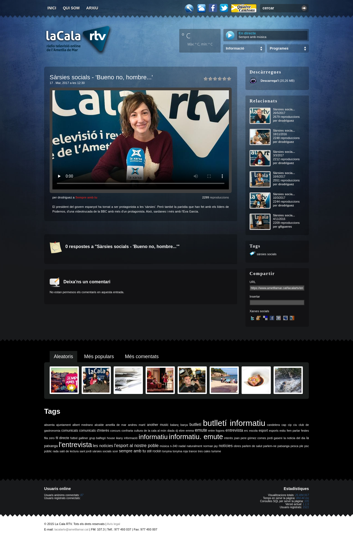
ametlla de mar (115, 424)
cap (284, 424)
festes (305, 430)
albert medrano (83, 424)
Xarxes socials (259, 311)
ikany (119, 438)
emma (190, 430)
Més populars (99, 356)
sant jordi (86, 451)
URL (253, 282)
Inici (51, 8)
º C (186, 35)
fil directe (62, 438)
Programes (279, 48)
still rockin (154, 451)
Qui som (71, 8)
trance (193, 451)
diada (171, 430)
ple (301, 446)
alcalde (99, 424)
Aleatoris (63, 356)
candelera (273, 424)
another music (158, 425)
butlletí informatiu (234, 423)
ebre (181, 430)
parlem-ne (270, 446)
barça (184, 424)
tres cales (204, 451)
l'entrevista (75, 444)
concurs (115, 430)
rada (55, 451)
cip (290, 424)
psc (306, 446)
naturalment (194, 446)
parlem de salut (252, 446)
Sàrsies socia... (284, 109)
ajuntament (63, 424)
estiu (283, 430)
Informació (235, 48)
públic (48, 451)
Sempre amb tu (86, 197)
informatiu (153, 436)
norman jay (210, 446)
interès (228, 438)
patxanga (283, 446)
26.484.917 (302, 495)
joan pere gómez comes (250, 438)
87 (81, 495)
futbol (73, 438)
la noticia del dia (294, 438)
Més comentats (142, 356)
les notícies (103, 446)
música (164, 446)
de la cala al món (155, 430)
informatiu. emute (196, 436)
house (111, 438)
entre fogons (216, 430)
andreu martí (136, 424)
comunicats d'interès (94, 430)
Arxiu (92, 8)
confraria (127, 430)
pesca (294, 446)
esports (274, 430)
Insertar (255, 296)
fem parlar (293, 430)
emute (201, 430)
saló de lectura (69, 451)
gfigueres (285, 226)
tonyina (167, 451)
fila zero (49, 438)
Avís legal (113, 524)
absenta (49, 424)
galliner (83, 438)
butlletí (195, 424)
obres (237, 446)
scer (115, 451)
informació (131, 438)
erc (246, 430)
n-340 (173, 446)
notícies (226, 446)
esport (263, 430)
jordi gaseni (274, 438)
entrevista (234, 430)
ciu (295, 424)
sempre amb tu (132, 451)
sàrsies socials (267, 254)
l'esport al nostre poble (136, 445)
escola (253, 430)
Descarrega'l (270, 80)
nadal (182, 446)
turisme (216, 451)
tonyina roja (180, 451)
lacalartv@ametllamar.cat (71, 529)
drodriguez (286, 120)
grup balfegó (97, 438)
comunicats (69, 430)
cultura (138, 430)
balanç (174, 424)
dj (176, 430)
